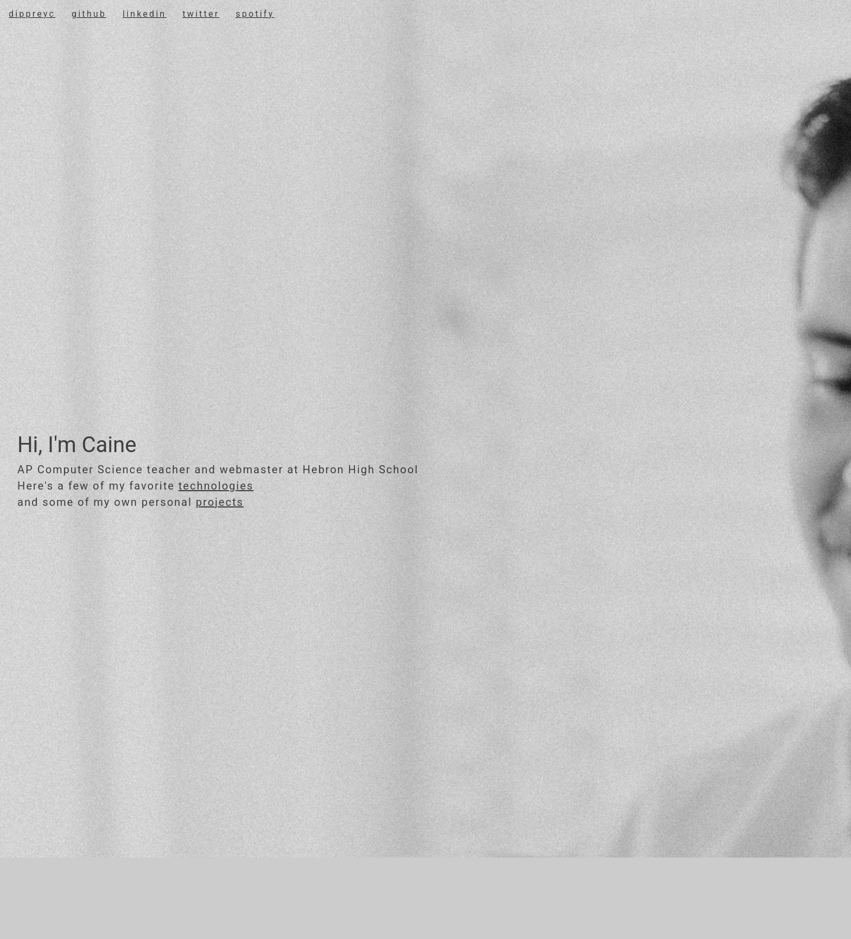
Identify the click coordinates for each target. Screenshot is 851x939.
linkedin (144, 14)
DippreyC (32, 14)
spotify (255, 14)
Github (89, 14)
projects (220, 502)
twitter (200, 14)
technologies (216, 485)
